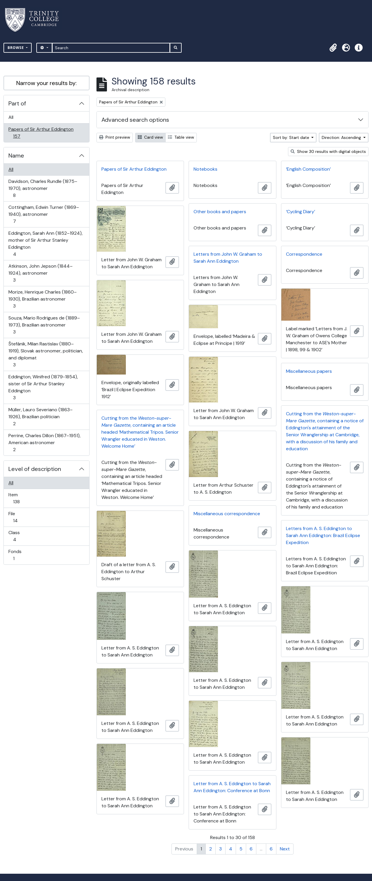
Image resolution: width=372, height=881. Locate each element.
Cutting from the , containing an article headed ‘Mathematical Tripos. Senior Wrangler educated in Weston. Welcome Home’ (140, 432)
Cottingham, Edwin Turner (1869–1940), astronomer (43, 214)
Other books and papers (220, 212)
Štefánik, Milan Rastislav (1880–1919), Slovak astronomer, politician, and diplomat (45, 354)
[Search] (111, 48)
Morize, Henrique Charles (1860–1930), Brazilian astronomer (42, 299)
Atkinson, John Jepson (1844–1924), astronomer (40, 273)
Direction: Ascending (342, 137)
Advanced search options (135, 119)
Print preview (114, 137)
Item (20, 498)
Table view (181, 137)
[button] (333, 47)
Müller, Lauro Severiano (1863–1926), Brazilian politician (40, 416)
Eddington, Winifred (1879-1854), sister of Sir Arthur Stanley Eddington (43, 387)
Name (16, 155)
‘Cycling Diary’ (300, 212)
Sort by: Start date (291, 137)
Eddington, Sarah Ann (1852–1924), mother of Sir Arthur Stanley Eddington (45, 243)
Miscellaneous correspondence (227, 514)
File (19, 517)
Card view (150, 137)
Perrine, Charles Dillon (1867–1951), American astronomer (44, 442)
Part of (17, 103)
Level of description (34, 469)
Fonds (17, 555)
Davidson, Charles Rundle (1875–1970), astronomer (42, 188)
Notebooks (205, 169)
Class (18, 536)
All (10, 117)
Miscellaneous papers (309, 371)
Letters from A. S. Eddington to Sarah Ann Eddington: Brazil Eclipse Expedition (323, 535)
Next (285, 849)
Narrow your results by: (46, 83)
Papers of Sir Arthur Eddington (41, 133)
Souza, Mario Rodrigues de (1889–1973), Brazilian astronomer (44, 325)
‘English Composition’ (308, 169)
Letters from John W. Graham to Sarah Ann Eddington (228, 257)
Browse (16, 47)
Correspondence (304, 254)
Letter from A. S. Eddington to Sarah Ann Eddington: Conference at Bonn (232, 787)
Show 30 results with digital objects (328, 151)
